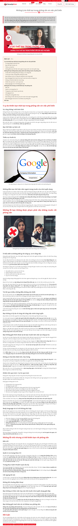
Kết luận (6, 100)
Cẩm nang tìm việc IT (42, 0)
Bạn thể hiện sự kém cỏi (11, 65)
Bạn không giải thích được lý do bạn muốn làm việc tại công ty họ (21, 78)
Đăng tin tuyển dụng (56, 0)
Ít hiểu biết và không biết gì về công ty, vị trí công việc (18, 72)
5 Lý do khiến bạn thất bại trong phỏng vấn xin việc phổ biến (20, 61)
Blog (44, 4)
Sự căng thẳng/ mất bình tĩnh (12, 63)
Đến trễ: (7, 87)
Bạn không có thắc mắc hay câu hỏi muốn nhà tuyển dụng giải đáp (21, 96)
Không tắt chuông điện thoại (12, 95)
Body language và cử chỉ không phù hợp (15, 83)
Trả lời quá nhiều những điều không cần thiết (16, 74)
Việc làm (23, 4)
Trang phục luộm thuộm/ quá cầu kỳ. (14, 91)
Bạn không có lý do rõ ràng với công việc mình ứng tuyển (19, 76)
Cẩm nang (37, 4)
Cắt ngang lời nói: (9, 93)
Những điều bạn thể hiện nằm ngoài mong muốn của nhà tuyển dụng (22, 69)
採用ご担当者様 (72, 0)
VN (63, 0)
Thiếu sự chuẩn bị (9, 67)
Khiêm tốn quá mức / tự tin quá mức (14, 82)
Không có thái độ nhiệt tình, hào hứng (14, 80)
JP (66, 0)
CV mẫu (49, 0)
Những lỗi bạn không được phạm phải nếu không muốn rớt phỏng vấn (22, 70)
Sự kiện (30, 4)
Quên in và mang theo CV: (11, 89)
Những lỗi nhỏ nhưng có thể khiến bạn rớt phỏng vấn (18, 85)
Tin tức (50, 4)
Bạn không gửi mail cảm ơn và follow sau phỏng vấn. (18, 98)
